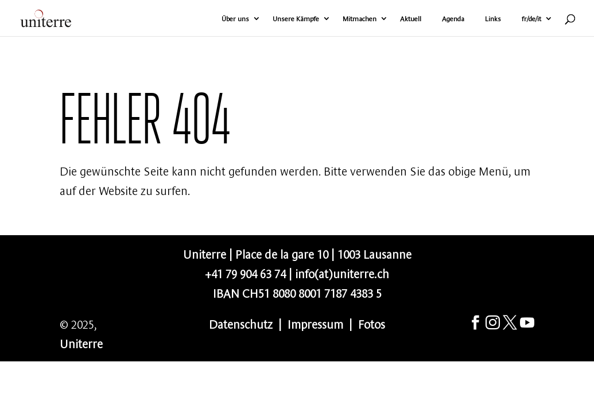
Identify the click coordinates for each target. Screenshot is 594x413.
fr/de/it (531, 19)
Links (493, 19)
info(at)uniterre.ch (342, 272)
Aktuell (410, 19)
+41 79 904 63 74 (245, 272)
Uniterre (81, 342)
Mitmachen (359, 19)
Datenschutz (241, 323)
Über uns (235, 19)
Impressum (315, 323)
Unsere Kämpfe (296, 19)
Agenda (453, 19)
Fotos (371, 323)
